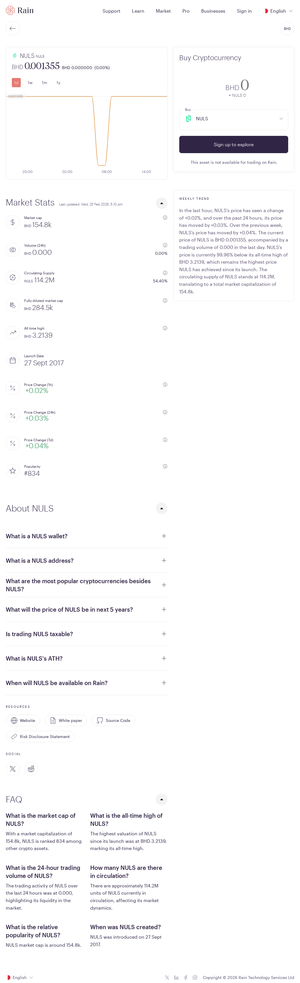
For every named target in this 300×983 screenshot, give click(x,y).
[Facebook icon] (185, 977)
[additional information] (165, 217)
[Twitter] (13, 769)
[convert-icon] (187, 87)
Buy (188, 109)
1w (30, 82)
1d (16, 82)
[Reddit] (31, 769)
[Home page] (20, 10)
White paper (66, 720)
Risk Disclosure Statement (40, 736)
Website (23, 720)
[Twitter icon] (167, 977)
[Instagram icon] (195, 977)
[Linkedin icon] (176, 977)
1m (44, 82)
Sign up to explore (234, 144)
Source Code (113, 720)
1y (58, 82)
